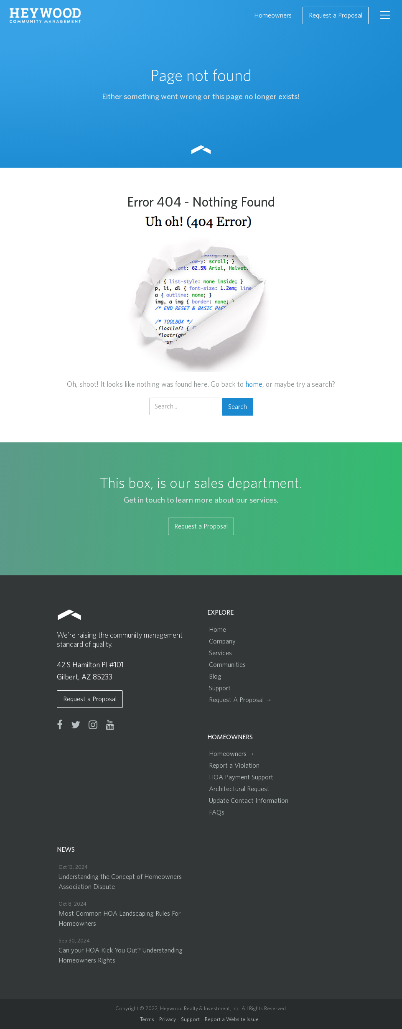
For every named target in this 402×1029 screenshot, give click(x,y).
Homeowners (273, 15)
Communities (227, 664)
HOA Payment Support (241, 777)
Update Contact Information (248, 800)
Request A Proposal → (240, 700)
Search (237, 406)
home (253, 384)
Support (220, 688)
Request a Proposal (335, 15)
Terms (147, 1019)
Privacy (167, 1019)
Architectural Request (239, 789)
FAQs (216, 812)
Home (217, 629)
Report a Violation (234, 765)
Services (220, 653)
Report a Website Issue (232, 1019)
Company (222, 641)
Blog (215, 676)
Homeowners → (232, 754)
